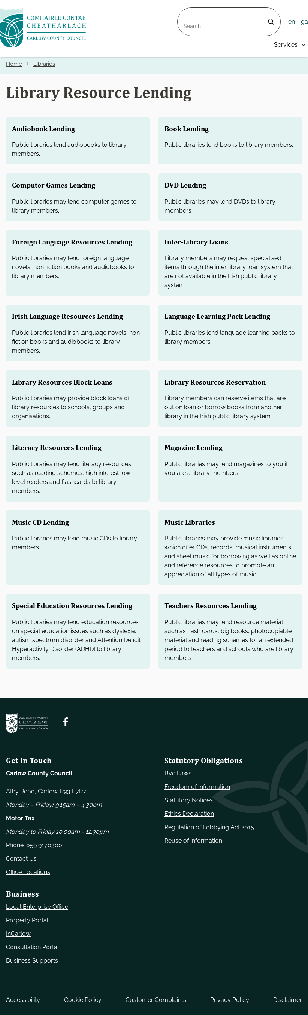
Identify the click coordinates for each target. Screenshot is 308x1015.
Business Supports (32, 960)
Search (187, 12)
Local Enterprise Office (37, 906)
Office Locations (28, 872)
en (291, 21)
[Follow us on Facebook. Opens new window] (65, 721)
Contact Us (21, 858)
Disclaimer (287, 999)
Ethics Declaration (189, 813)
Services (286, 44)
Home (14, 64)
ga (304, 21)
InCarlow (18, 933)
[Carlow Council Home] (27, 723)
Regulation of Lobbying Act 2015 (209, 827)
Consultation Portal (32, 947)
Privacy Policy (229, 999)
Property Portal (27, 920)
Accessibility (23, 999)
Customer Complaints (156, 999)
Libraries (46, 64)
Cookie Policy (83, 999)
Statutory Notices (188, 800)
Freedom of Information (197, 786)
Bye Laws (177, 773)
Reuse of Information (193, 840)
